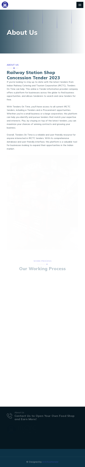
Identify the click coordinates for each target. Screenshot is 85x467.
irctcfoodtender (50, 462)
